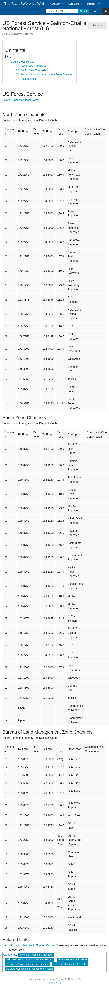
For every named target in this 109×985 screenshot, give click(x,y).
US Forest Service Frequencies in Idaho (27, 964)
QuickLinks (73, 4)
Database (92, 4)
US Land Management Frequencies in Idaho (29, 968)
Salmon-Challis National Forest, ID (22, 100)
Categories (9, 954)
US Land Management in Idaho (70, 964)
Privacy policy (54, 982)
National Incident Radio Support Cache (31, 945)
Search (83, 11)
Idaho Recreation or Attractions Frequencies (29, 959)
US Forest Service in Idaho (72, 959)
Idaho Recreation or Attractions (36, 954)
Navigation (55, 4)
